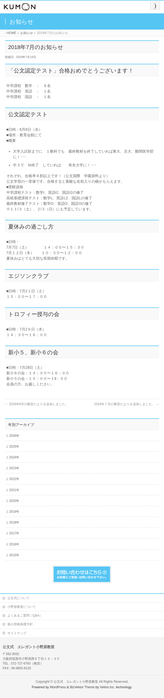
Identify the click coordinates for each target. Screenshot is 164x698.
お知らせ (26, 33)
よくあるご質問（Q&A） (25, 615)
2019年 (14, 511)
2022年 (14, 479)
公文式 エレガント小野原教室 (76, 682)
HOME (11, 33)
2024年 (14, 457)
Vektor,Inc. (107, 687)
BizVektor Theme (82, 687)
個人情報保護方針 (20, 624)
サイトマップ (16, 633)
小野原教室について (21, 607)
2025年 (14, 446)
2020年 (14, 501)
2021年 (14, 490)
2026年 (14, 436)
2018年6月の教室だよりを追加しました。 (37, 404)
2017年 (14, 533)
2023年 (14, 468)
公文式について (18, 598)
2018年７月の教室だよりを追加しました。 (126, 404)
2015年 (14, 555)
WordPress (58, 687)
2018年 (14, 522)
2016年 (14, 544)
